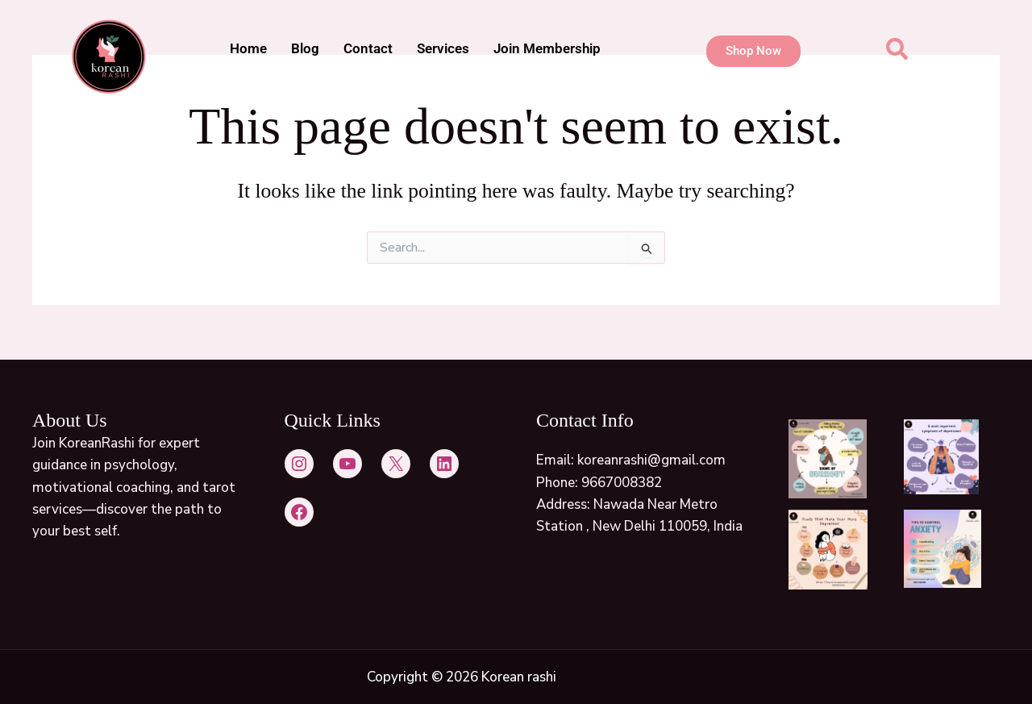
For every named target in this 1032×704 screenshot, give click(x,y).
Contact (368, 48)
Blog (305, 48)
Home (248, 48)
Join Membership (547, 48)
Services (443, 48)
